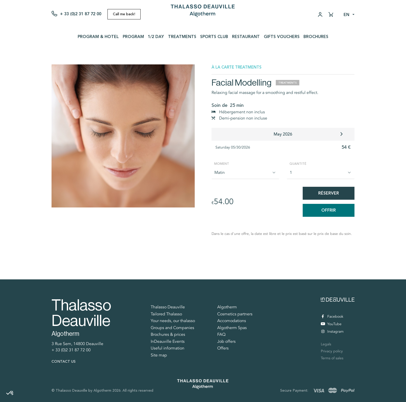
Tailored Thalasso (166, 314)
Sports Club (214, 36)
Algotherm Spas (232, 327)
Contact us (64, 361)
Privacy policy (332, 351)
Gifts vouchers (282, 36)
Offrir (328, 210)
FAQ (221, 334)
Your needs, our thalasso (173, 320)
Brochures (315, 36)
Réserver (328, 193)
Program (133, 36)
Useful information (167, 348)
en (346, 14)
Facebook (332, 316)
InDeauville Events (168, 341)
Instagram (332, 331)
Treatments (182, 36)
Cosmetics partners (234, 314)
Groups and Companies (172, 327)
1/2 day (156, 36)
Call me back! (124, 14)
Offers (223, 348)
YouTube (331, 324)
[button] (10, 393)
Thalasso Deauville (168, 307)
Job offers (226, 341)
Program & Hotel (98, 36)
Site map (159, 355)
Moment (221, 164)
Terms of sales (332, 358)
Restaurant (246, 36)
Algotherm (227, 307)
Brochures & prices (168, 334)
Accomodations (231, 320)
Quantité (297, 164)
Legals (326, 344)
